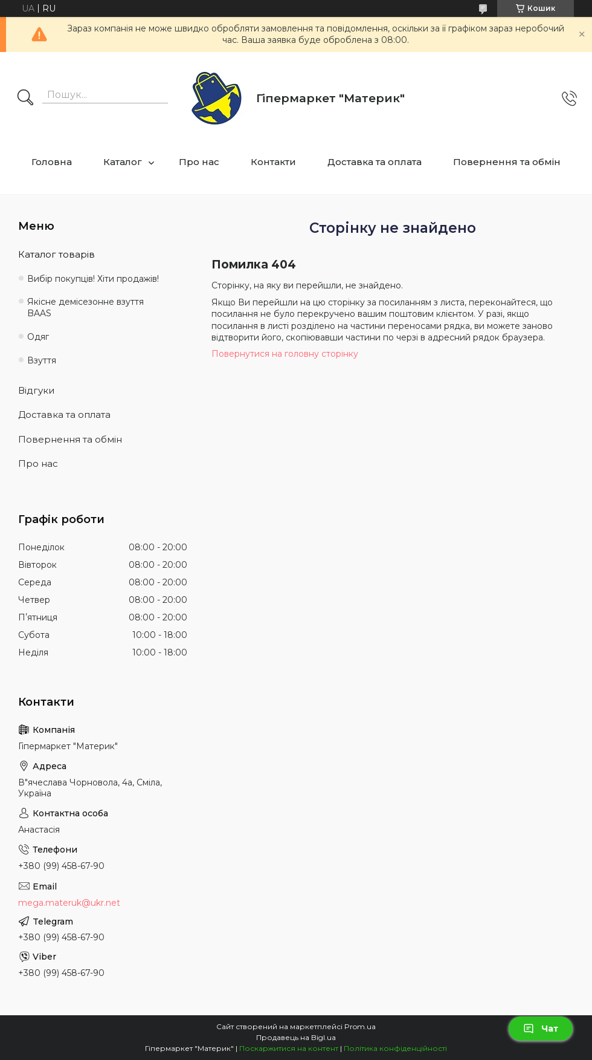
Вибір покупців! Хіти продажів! (93, 278)
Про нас (199, 161)
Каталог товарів (56, 254)
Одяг (38, 336)
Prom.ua (360, 1026)
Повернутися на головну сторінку (284, 353)
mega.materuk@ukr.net (69, 902)
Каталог (122, 161)
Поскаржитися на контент (288, 1048)
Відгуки (36, 390)
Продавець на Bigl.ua (296, 1037)
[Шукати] (25, 98)
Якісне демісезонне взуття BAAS (85, 307)
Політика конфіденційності (395, 1048)
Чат (540, 1028)
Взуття (41, 360)
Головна (51, 161)
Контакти (273, 161)
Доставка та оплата (374, 161)
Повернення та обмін (507, 161)
